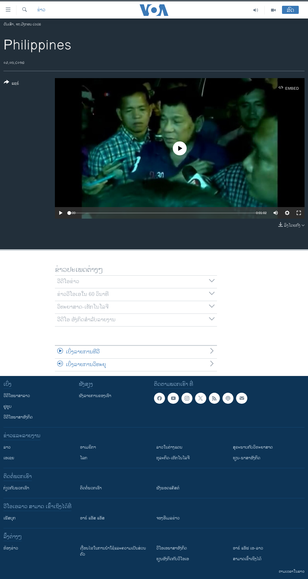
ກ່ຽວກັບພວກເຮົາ (16, 488)
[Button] (11, 84)
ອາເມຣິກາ (88, 447)
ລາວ (7, 447)
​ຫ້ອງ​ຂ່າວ (10, 548)
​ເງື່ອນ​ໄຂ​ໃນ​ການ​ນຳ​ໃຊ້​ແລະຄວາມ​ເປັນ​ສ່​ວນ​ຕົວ (113, 551)
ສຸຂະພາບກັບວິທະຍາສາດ (253, 447)
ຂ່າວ (41, 10)
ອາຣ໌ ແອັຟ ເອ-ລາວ (248, 548)
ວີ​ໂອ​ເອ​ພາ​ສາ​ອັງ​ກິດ (171, 548)
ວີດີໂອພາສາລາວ (16, 396)
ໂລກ (83, 458)
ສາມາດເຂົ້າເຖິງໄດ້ (247, 559)
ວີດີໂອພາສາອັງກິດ (18, 417)
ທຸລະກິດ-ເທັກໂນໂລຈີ (173, 458)
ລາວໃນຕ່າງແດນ (169, 447)
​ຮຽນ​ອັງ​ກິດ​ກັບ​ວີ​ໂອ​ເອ (172, 559)
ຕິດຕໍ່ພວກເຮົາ (91, 488)
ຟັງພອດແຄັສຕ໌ (167, 488)
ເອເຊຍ (8, 458)
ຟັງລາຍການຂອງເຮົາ (95, 396)
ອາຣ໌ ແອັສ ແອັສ (92, 518)
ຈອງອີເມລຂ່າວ (168, 518)
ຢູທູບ (7, 406)
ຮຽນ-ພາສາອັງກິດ (246, 458)
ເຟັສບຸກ (9, 518)
